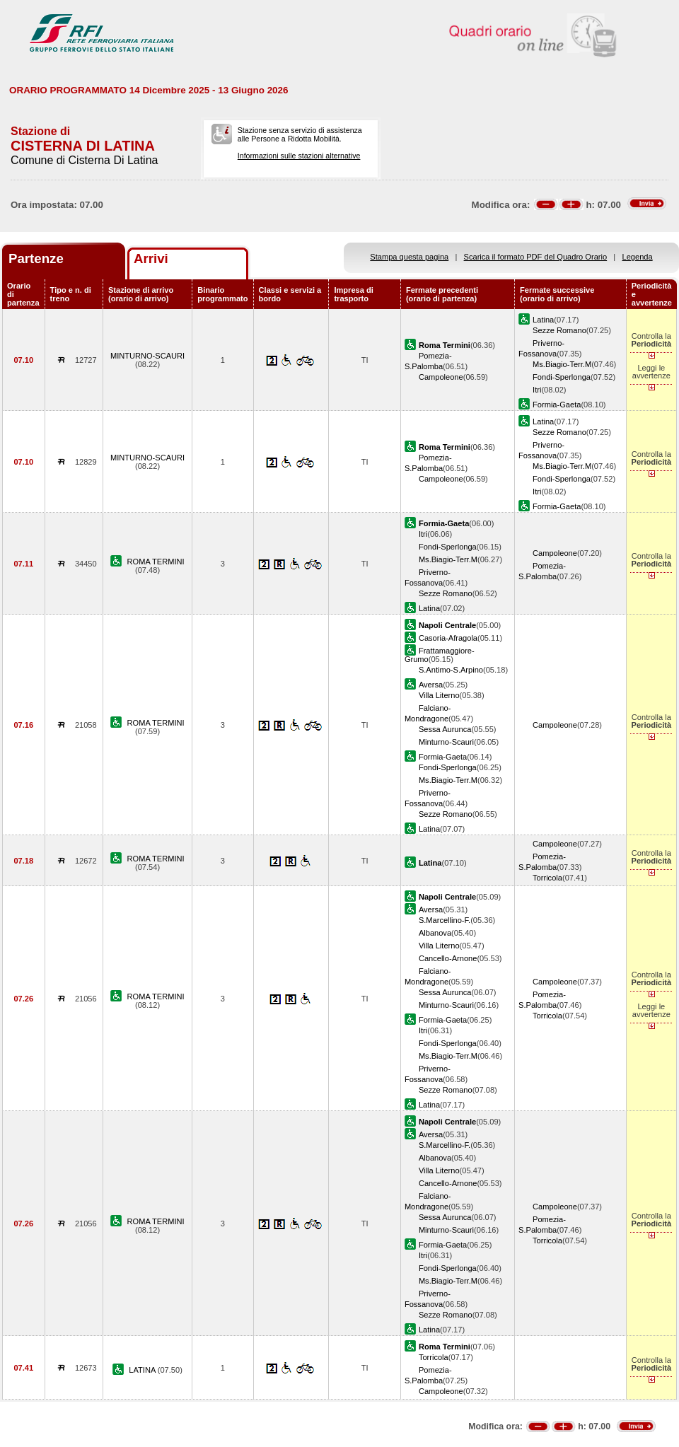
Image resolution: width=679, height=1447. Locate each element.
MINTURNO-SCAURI (147, 355)
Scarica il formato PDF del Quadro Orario (536, 256)
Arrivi (151, 258)
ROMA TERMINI (156, 561)
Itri (537, 389)
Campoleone (441, 377)
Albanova (435, 933)
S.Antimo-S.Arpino (451, 670)
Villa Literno (439, 695)
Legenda (637, 256)
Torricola (547, 877)
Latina (543, 319)
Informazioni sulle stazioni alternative (299, 155)
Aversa (431, 684)
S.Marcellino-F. (444, 920)
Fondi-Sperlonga (562, 377)
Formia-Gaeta (557, 404)
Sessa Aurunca (445, 729)
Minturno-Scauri (446, 742)
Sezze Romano (559, 330)
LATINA (143, 1370)
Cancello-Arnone (448, 958)
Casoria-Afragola (448, 638)
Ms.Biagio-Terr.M (562, 364)
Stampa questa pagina (409, 256)
